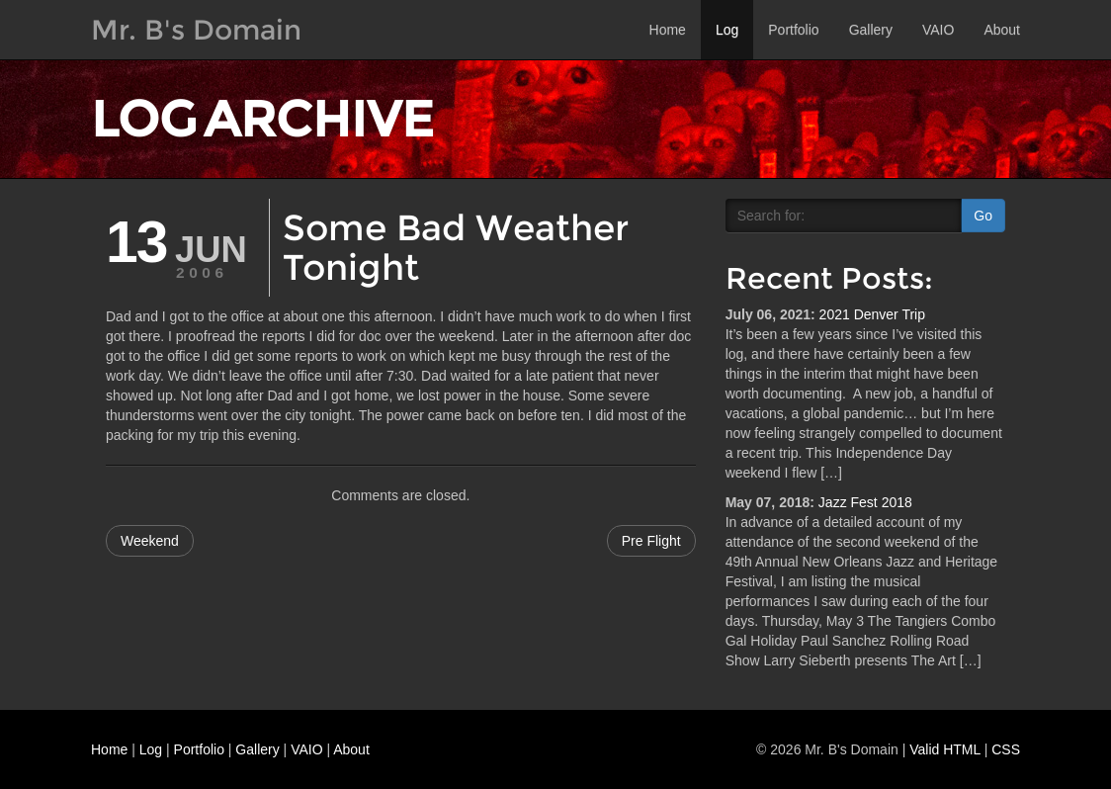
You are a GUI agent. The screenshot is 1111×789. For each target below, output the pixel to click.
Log (727, 30)
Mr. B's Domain (196, 29)
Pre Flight (651, 541)
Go (983, 215)
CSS (1005, 749)
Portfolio (793, 30)
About (1001, 30)
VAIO (938, 30)
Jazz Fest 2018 (865, 502)
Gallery (871, 30)
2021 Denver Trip (872, 314)
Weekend (150, 541)
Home (667, 30)
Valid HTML (945, 749)
